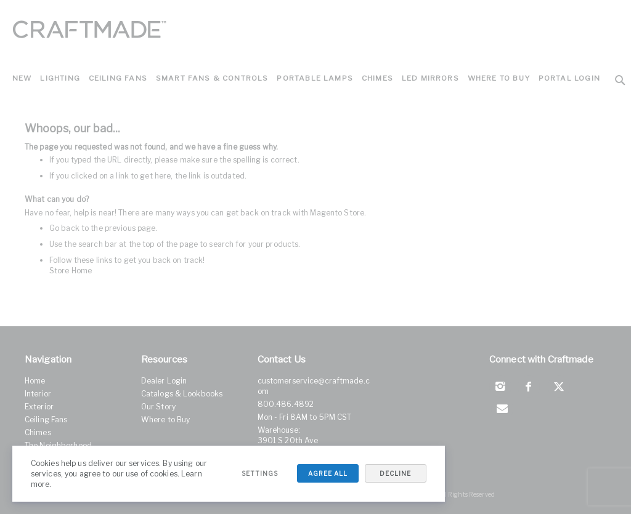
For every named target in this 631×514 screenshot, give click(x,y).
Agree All (326, 473)
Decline (394, 473)
